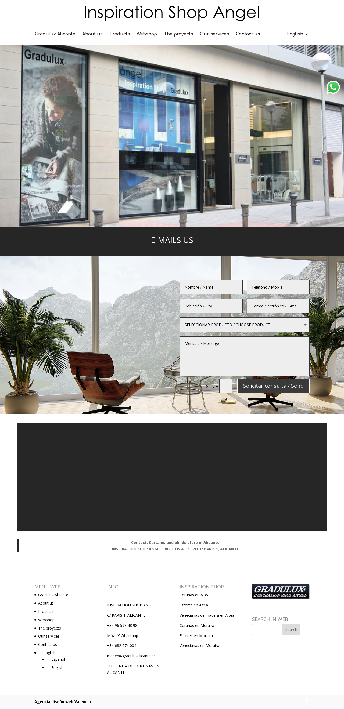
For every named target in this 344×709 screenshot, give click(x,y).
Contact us (248, 34)
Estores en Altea (194, 605)
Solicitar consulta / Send (260, 364)
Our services (214, 34)
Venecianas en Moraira (199, 645)
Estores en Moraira (196, 635)
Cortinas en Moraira (197, 625)
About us (92, 34)
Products (120, 34)
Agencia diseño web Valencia (62, 701)
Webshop (147, 34)
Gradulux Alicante (55, 34)
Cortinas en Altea (194, 594)
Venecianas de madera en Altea (207, 615)
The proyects (178, 34)
